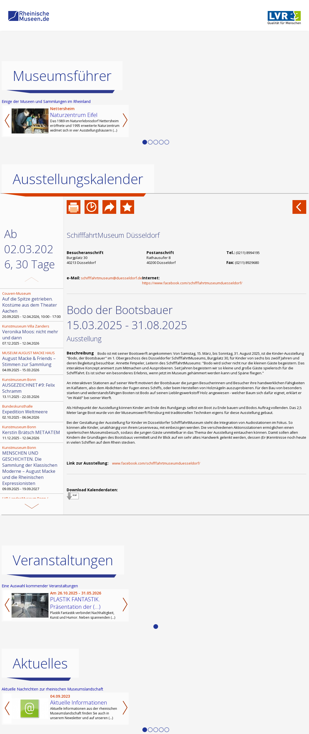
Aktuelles (40, 663)
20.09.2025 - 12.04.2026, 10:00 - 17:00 (32, 305)
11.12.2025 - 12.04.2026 (32, 432)
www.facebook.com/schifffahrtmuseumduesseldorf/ (156, 463)
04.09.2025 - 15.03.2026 (32, 361)
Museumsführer (62, 75)
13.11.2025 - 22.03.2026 (32, 388)
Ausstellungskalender (78, 179)
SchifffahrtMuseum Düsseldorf (113, 235)
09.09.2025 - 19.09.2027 (32, 468)
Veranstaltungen (63, 560)
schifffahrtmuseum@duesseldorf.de (111, 277)
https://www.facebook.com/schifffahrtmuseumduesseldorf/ (192, 282)
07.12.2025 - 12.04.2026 (32, 335)
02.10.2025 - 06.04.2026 (32, 412)
